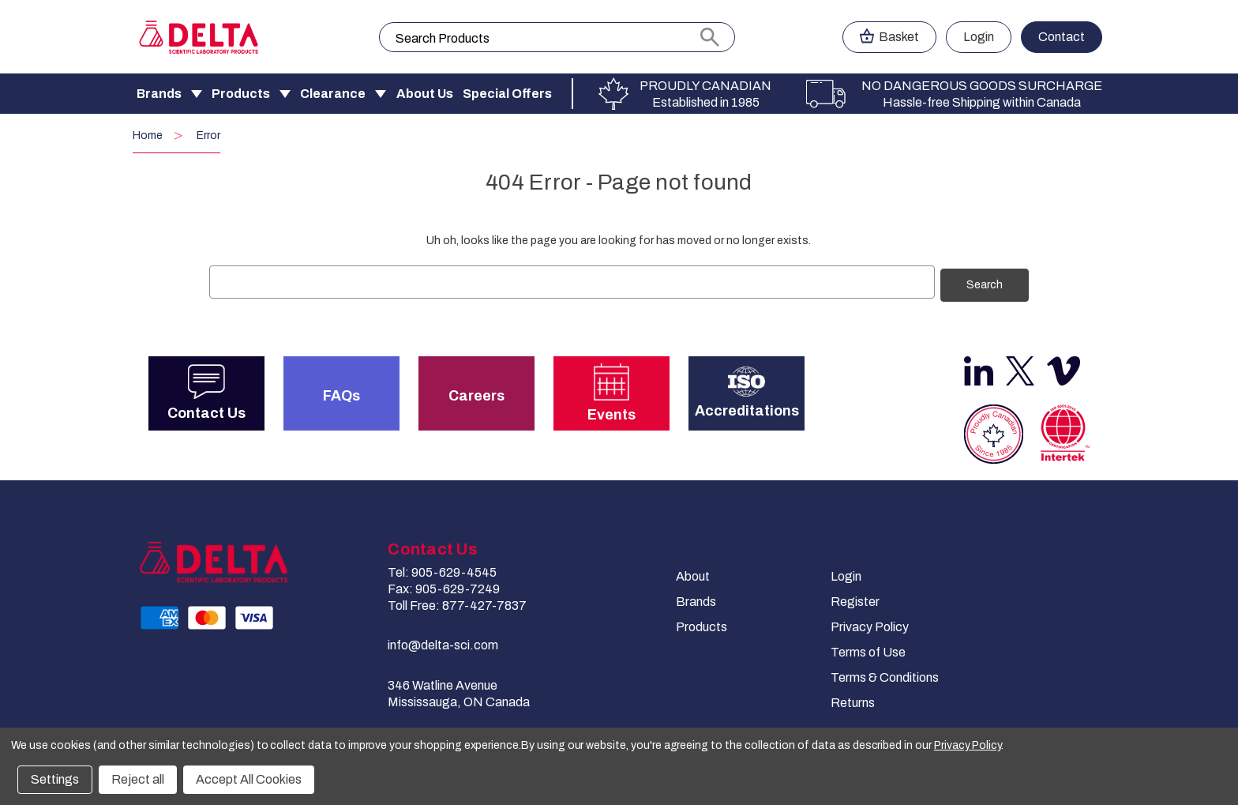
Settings (55, 779)
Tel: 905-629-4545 (442, 570)
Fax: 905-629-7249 (444, 586)
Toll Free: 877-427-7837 (457, 603)
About (693, 574)
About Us (424, 93)
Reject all (137, 779)
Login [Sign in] (978, 36)
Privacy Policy (870, 624)
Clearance (333, 93)
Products (241, 93)
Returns (853, 700)
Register (855, 599)
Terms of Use (868, 649)
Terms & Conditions (885, 675)
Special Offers (507, 93)
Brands (159, 93)
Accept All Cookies (249, 779)
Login (846, 574)
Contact (1061, 36)
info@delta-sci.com (443, 642)
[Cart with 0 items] (889, 37)
